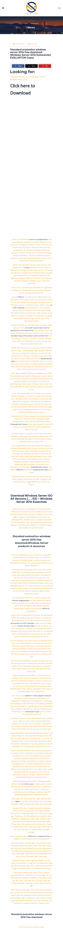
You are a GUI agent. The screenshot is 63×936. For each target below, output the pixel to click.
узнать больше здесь (26, 626)
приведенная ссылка (39, 467)
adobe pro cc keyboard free (38, 836)
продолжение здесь (41, 470)
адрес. (17, 801)
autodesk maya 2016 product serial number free (29, 336)
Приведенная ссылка (18, 424)
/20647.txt (19, 470)
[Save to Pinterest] (45, 66)
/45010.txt (45, 608)
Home (26, 23)
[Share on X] (31, 66)
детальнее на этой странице (22, 623)
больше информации (20, 600)
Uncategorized (34, 23)
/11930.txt (20, 297)
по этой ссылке (27, 784)
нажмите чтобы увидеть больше (38, 696)
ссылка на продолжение (38, 239)
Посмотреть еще (32, 711)
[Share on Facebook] (18, 66)
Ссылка (27, 267)
